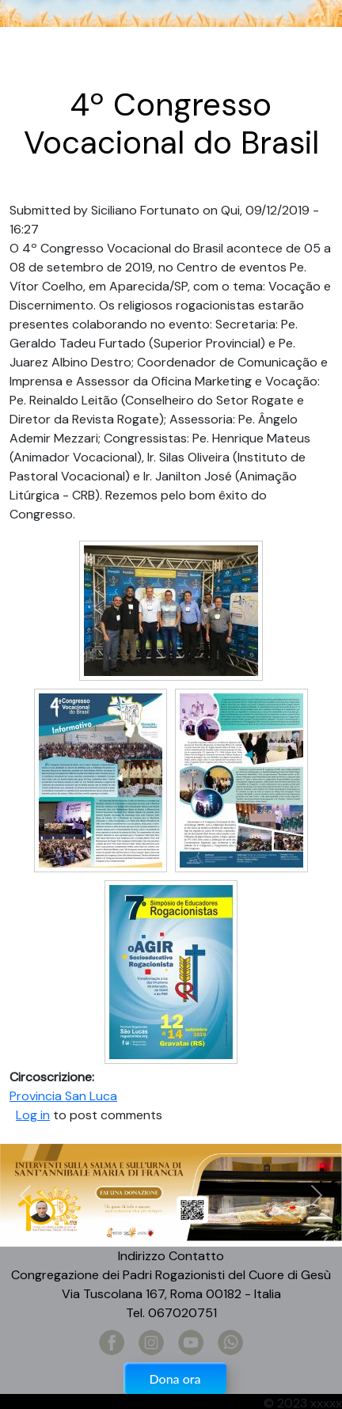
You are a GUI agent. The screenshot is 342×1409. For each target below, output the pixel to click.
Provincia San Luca (63, 1096)
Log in (33, 1115)
